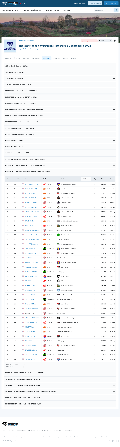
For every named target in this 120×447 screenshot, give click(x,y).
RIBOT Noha (27, 226)
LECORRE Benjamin (30, 309)
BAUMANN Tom (29, 304)
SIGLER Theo (28, 327)
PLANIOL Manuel (29, 267)
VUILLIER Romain (29, 216)
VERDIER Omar (28, 336)
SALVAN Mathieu (29, 276)
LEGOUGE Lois (28, 258)
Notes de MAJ (47, 431)
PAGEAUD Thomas (30, 286)
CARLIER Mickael (29, 207)
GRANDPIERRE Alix (30, 184)
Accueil (4, 431)
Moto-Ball (66, 10)
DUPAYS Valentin (29, 322)
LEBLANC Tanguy (29, 345)
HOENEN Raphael (29, 235)
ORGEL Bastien (28, 295)
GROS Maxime (28, 290)
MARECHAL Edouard (30, 212)
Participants (36, 58)
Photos (65, 58)
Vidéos (73, 58)
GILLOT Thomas (29, 281)
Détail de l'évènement (12, 58)
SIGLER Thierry (28, 332)
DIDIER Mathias (28, 249)
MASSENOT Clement (30, 318)
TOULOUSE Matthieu (30, 239)
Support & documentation (63, 431)
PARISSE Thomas (29, 272)
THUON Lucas (28, 299)
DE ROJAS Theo (29, 253)
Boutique (26, 58)
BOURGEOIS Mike (29, 341)
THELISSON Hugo (29, 355)
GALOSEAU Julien (29, 350)
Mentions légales (34, 431)
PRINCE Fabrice (28, 359)
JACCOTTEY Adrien (30, 244)
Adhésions (48, 10)
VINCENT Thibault (29, 203)
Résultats (46, 58)
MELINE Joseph (28, 193)
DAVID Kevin (28, 221)
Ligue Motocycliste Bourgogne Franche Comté (34, 49)
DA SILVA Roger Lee (30, 230)
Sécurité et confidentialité (17, 431)
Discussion (56, 58)
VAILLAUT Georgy (29, 189)
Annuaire (57, 10)
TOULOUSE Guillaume (31, 198)
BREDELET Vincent (30, 262)
